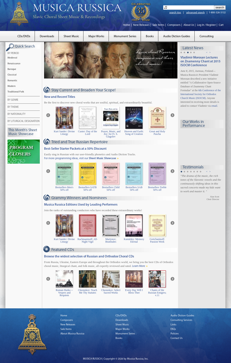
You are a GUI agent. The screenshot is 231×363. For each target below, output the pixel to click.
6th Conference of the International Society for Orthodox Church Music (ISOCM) (200, 94)
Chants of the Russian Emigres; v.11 (157, 293)
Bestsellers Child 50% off (111, 188)
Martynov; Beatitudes (110, 240)
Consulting (207, 36)
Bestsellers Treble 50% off (157, 188)
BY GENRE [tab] (13, 100)
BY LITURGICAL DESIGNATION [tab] (24, 121)
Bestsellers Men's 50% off (64, 188)
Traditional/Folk (16, 92)
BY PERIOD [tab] (13, 53)
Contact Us (177, 338)
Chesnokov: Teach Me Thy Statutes (87, 291)
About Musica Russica (72, 333)
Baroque (12, 69)
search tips (175, 12)
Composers (173, 25)
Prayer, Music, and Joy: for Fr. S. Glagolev (110, 134)
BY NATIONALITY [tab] (16, 114)
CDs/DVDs (23, 36)
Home (126, 25)
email (214, 105)
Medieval (12, 58)
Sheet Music (71, 36)
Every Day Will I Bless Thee (134, 291)
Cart (221, 25)
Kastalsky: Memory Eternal (134, 240)
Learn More (138, 266)
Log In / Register (206, 25)
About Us (188, 25)
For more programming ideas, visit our (80, 158)
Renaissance (14, 64)
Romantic (12, 81)
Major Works (96, 36)
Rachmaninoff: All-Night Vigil (87, 240)
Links (173, 324)
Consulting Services (181, 320)
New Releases (141, 25)
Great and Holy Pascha (157, 132)
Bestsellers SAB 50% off (134, 188)
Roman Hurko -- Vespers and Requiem (64, 293)
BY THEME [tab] (13, 107)
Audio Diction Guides (176, 36)
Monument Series (125, 36)
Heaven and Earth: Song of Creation (133, 132)
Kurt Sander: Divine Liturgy (64, 132)
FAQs (173, 329)
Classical (12, 75)
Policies (175, 333)
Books (150, 36)
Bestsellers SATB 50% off (88, 188)
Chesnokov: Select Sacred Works (110, 291)
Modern (11, 86)
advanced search (195, 12)
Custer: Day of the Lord (87, 132)
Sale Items (158, 25)
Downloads (47, 36)
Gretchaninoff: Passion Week (157, 240)
